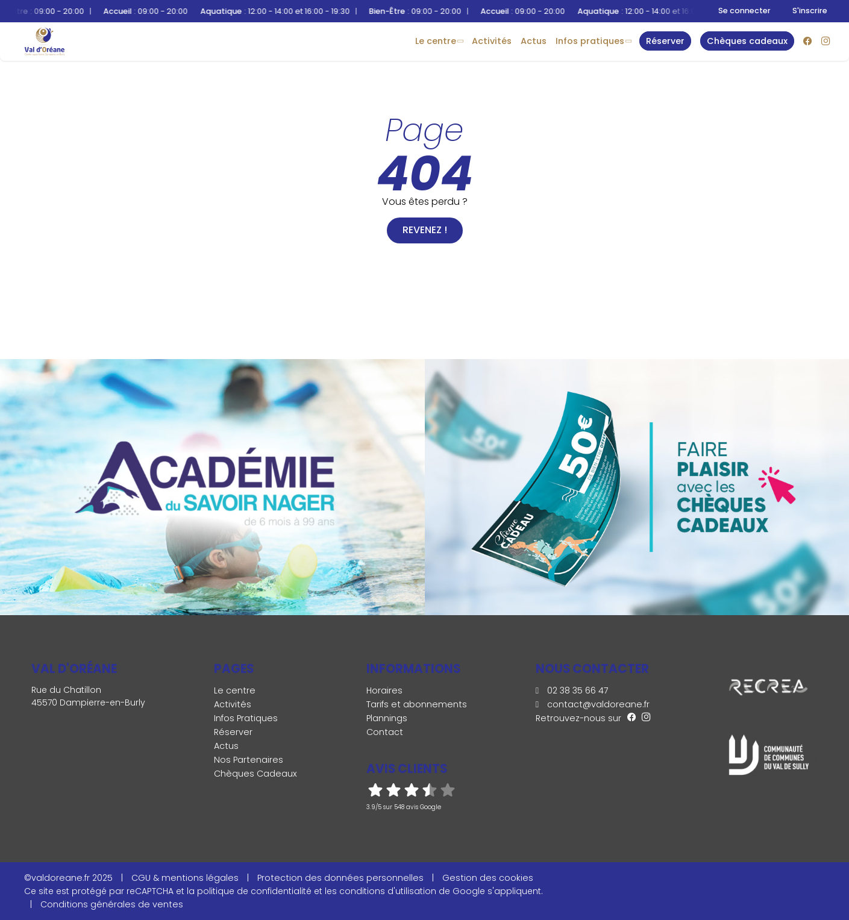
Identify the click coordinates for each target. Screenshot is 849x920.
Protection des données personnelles (340, 878)
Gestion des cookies (487, 878)
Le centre (435, 41)
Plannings (386, 718)
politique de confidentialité (254, 891)
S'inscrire (809, 10)
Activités (492, 41)
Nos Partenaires (248, 760)
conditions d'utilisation (387, 891)
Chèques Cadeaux (255, 774)
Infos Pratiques (590, 41)
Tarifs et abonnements (416, 704)
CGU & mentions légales (185, 878)
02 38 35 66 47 (572, 690)
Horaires (384, 690)
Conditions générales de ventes (111, 904)
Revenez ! (425, 230)
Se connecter (744, 10)
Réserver (233, 732)
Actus (534, 41)
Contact (384, 732)
